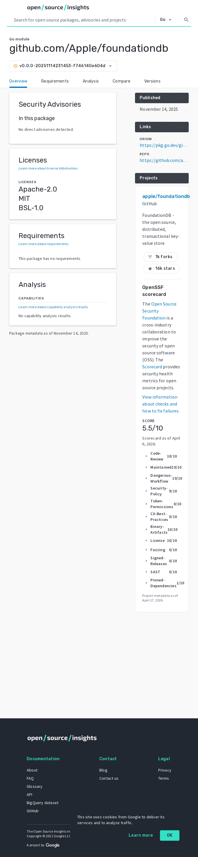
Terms (163, 778)
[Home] (58, 7)
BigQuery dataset (42, 802)
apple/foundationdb (166, 196)
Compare (121, 81)
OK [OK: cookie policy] (170, 835)
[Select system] (167, 19)
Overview (18, 81)
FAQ (30, 778)
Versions (152, 81)
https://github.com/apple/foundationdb (164, 160)
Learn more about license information (48, 168)
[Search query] (83, 19)
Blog (103, 770)
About (32, 770)
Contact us (108, 778)
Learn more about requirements (44, 244)
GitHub (33, 810)
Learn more (141, 835)
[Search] (186, 19)
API (30, 794)
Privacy (164, 770)
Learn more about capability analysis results (53, 307)
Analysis (91, 81)
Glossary (35, 786)
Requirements (55, 81)
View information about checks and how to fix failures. (160, 404)
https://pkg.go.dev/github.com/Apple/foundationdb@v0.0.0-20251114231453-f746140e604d (164, 145)
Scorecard (152, 366)
